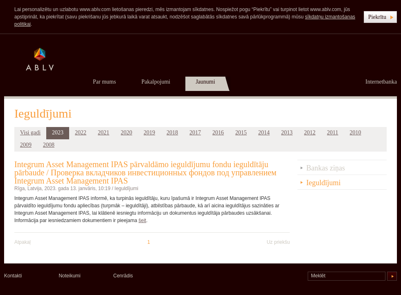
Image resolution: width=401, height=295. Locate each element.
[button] (380, 17)
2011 (332, 132)
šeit (142, 220)
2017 (195, 132)
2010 (355, 132)
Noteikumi (69, 276)
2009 (26, 145)
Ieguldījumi (126, 188)
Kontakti (13, 276)
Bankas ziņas (325, 168)
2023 (57, 132)
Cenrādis (123, 276)
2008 (48, 145)
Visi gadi (30, 132)
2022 (80, 132)
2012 (309, 132)
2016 (218, 132)
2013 (287, 132)
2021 (103, 132)
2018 (172, 132)
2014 (264, 132)
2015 (241, 132)
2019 (149, 132)
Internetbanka (381, 82)
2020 (126, 132)
